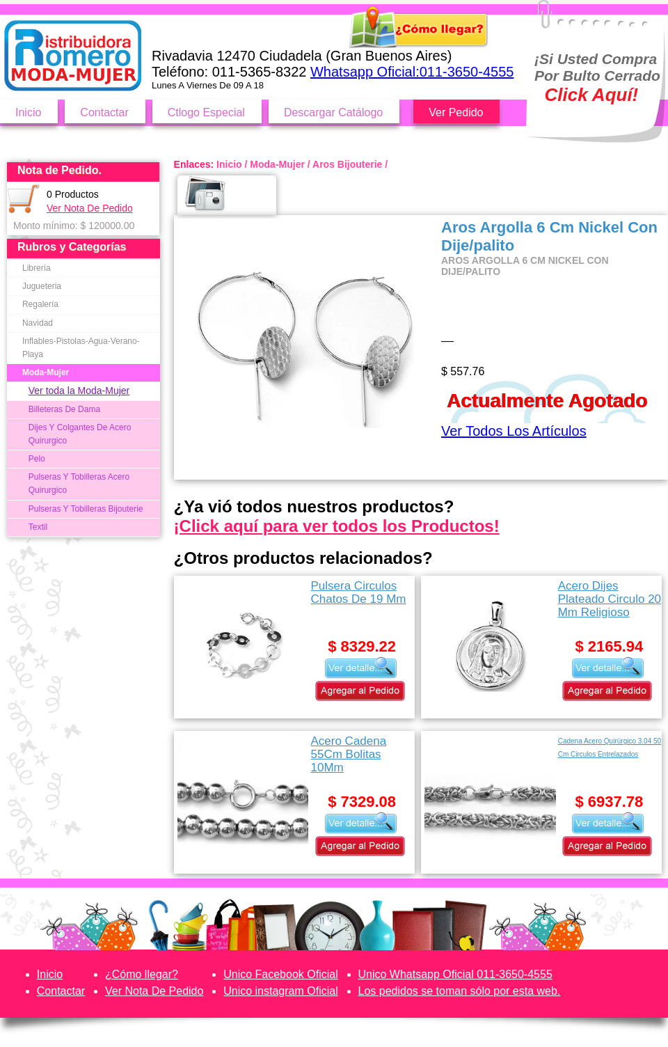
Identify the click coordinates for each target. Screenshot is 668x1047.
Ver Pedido (456, 112)
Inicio (28, 112)
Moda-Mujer (45, 372)
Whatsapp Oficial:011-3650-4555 (412, 71)
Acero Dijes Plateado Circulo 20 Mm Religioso (609, 599)
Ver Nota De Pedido (90, 208)
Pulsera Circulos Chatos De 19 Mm (358, 592)
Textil (38, 527)
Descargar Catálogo (333, 112)
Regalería (40, 304)
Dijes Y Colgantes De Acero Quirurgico (80, 434)
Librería (36, 268)
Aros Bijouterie (347, 164)
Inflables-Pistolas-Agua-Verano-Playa (81, 347)
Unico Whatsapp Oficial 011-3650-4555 (455, 974)
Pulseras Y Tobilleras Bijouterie (86, 509)
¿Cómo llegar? (141, 974)
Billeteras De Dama (64, 409)
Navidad (37, 323)
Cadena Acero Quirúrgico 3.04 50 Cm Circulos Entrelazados (609, 747)
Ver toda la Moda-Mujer (79, 390)
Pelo (37, 459)
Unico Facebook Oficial (280, 974)
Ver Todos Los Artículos (514, 431)
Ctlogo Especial (206, 112)
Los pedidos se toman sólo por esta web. (459, 991)
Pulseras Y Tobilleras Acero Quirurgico (79, 483)
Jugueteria (41, 286)
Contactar (104, 112)
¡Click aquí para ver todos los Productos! (337, 526)
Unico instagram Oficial (280, 991)
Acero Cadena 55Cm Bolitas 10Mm (348, 754)
